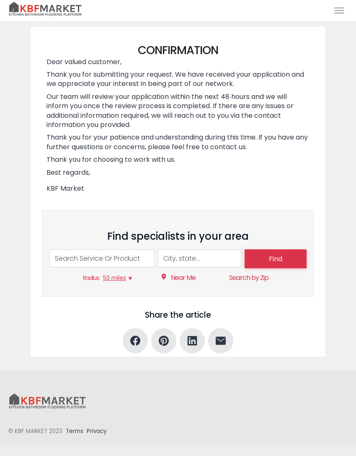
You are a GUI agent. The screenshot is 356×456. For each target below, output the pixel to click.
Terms (74, 432)
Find (275, 259)
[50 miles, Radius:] (117, 278)
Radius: (91, 278)
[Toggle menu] (339, 10)
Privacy (97, 432)
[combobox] (102, 258)
